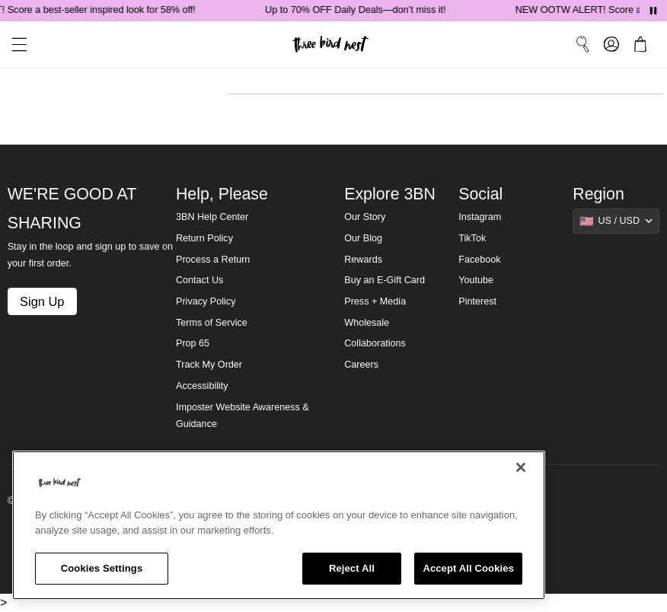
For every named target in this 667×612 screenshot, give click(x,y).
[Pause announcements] (653, 10)
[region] (278, 525)
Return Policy (204, 238)
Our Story (364, 217)
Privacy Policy (205, 301)
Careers (361, 364)
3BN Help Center (212, 217)
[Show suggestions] (616, 221)
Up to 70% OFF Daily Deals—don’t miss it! (358, 10)
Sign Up (42, 301)
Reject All (352, 568)
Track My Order (209, 364)
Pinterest (477, 301)
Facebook (479, 259)
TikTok (472, 238)
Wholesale (366, 322)
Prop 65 (192, 343)
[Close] (521, 467)
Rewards (363, 259)
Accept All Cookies (468, 568)
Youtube (475, 280)
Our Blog (363, 238)
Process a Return (213, 259)
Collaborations (375, 343)
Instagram (479, 217)
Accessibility (202, 386)
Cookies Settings (102, 568)
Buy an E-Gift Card (384, 280)
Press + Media (375, 301)
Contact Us (199, 280)
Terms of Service (211, 322)
